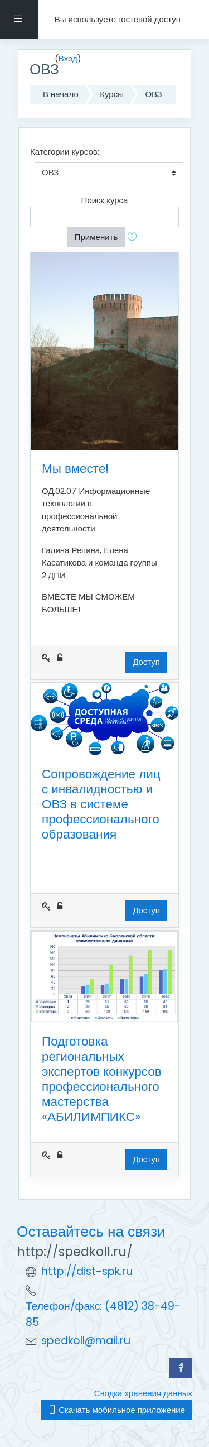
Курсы (112, 94)
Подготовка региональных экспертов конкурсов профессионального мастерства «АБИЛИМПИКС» (102, 1078)
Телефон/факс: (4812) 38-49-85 (103, 1314)
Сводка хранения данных (143, 1393)
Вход (68, 58)
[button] (134, 238)
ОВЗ (153, 94)
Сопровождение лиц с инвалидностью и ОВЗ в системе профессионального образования (101, 804)
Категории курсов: (64, 151)
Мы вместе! (75, 468)
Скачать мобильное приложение (116, 1410)
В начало (61, 94)
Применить (96, 237)
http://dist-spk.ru (87, 1271)
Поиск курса (104, 200)
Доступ (146, 662)
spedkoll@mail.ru (85, 1340)
